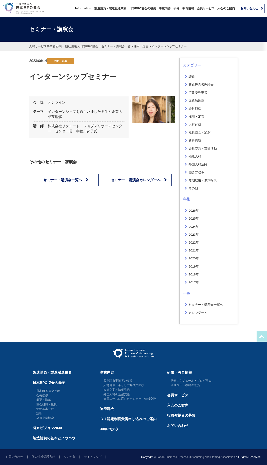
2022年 (194, 242)
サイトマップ (93, 456)
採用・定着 (60, 61)
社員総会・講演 (199, 132)
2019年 (194, 266)
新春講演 (195, 140)
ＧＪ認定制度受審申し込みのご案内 (128, 419)
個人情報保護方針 (43, 456)
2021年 (194, 250)
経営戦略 (195, 108)
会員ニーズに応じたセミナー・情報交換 (129, 398)
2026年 (194, 210)
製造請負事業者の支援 (118, 380)
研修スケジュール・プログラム (191, 380)
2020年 (194, 258)
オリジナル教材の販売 (185, 385)
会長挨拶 (42, 395)
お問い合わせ (249, 8)
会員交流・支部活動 (203, 148)
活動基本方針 (45, 409)
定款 (39, 413)
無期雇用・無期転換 (203, 180)
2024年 (194, 226)
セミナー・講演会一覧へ (62, 180)
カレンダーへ (198, 312)
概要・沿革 (43, 399)
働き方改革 (196, 172)
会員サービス (205, 8)
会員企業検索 (45, 418)
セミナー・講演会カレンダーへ (136, 180)
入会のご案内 (226, 8)
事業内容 (165, 8)
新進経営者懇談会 (201, 84)
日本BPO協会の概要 (142, 8)
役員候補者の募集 (181, 415)
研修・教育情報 (184, 8)
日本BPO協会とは (48, 390)
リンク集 (70, 456)
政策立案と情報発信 (116, 389)
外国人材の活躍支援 (116, 394)
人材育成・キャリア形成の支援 (123, 385)
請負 (192, 76)
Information (83, 8)
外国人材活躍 (198, 164)
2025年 (194, 218)
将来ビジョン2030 (47, 428)
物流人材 (195, 156)
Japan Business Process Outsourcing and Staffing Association (196, 457)
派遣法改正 (196, 100)
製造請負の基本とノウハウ (54, 438)
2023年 (194, 234)
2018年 (194, 274)
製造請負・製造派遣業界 (110, 8)
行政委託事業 (198, 92)
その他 (193, 188)
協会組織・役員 (46, 404)
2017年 (194, 282)
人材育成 (195, 124)
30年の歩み (109, 429)
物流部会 (107, 409)
